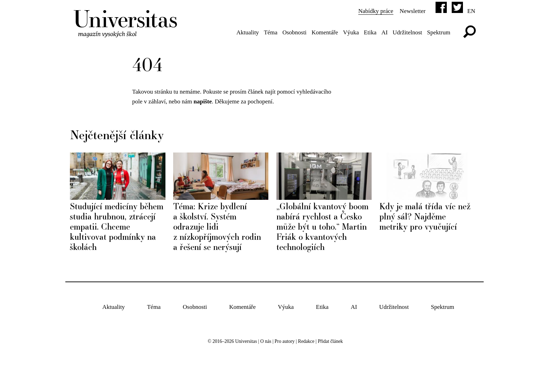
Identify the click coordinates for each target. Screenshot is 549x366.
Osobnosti (294, 32)
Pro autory (285, 341)
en (471, 11)
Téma (270, 32)
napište (203, 101)
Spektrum (438, 32)
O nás (265, 341)
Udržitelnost (407, 32)
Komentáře (325, 32)
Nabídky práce (375, 11)
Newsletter (413, 11)
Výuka (351, 32)
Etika (370, 32)
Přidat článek (330, 341)
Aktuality (247, 32)
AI (384, 32)
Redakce (306, 341)
